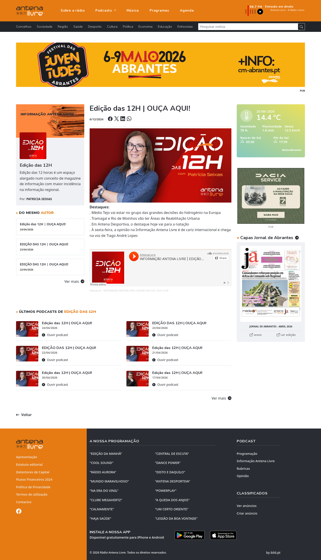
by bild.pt (273, 552)
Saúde (78, 26)
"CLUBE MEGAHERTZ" (106, 500)
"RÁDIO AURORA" (103, 472)
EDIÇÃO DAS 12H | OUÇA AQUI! (50, 246)
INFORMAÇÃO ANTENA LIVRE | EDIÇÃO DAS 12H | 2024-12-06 (136, 290)
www (256, 334)
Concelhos (23, 26)
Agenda (187, 10)
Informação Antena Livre (256, 461)
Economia (145, 26)
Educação (165, 26)
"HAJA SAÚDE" (100, 518)
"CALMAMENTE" (102, 509)
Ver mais (74, 281)
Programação (247, 453)
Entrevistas (185, 26)
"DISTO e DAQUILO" (170, 472)
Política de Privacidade (33, 487)
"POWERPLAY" (165, 490)
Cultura (112, 26)
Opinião (243, 476)
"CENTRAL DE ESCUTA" (172, 453)
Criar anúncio (247, 513)
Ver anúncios (247, 506)
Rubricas (243, 468)
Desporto (95, 26)
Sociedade (44, 26)
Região (63, 26)
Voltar (24, 414)
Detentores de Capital (32, 472)
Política (128, 26)
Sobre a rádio (73, 10)
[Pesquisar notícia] (248, 26)
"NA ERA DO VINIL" (104, 490)
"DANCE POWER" (168, 463)
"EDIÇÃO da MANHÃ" (106, 453)
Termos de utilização (31, 494)
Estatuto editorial (29, 464)
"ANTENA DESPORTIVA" (172, 481)
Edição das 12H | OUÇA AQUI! (50, 226)
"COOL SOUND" (101, 463)
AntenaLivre (95, 290)
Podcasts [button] (104, 10)
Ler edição (286, 334)
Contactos (23, 502)
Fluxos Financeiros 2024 (34, 479)
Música (133, 10)
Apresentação (26, 457)
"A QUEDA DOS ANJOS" (172, 500)
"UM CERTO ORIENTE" (171, 509)
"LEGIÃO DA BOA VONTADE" (176, 518)
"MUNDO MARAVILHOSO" (109, 481)
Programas (159, 10)
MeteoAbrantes (291, 150)
